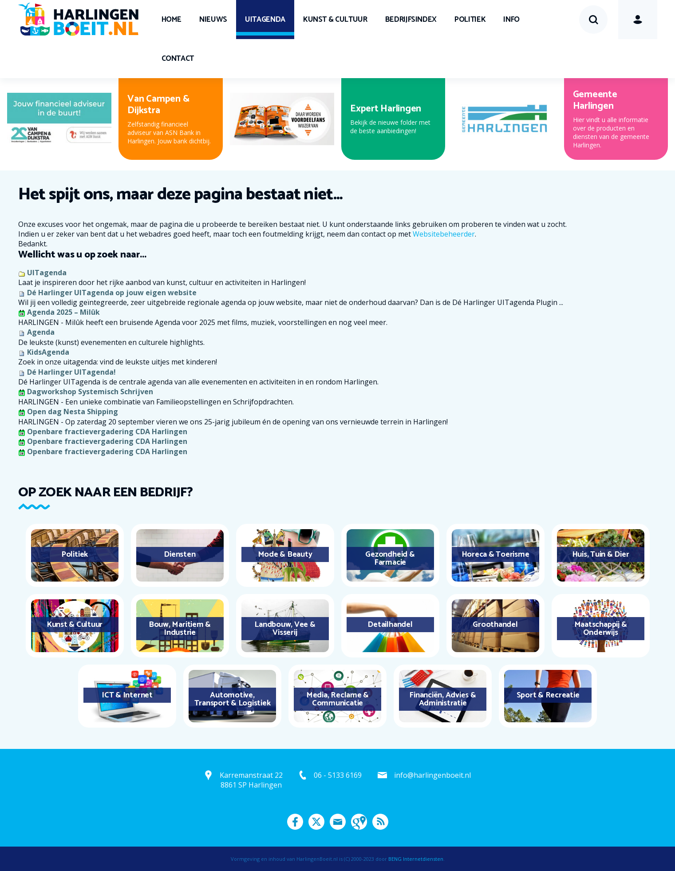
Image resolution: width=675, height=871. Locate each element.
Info (511, 19)
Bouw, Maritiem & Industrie (180, 628)
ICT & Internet (127, 695)
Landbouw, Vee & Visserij (284, 628)
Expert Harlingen (385, 109)
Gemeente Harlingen (595, 100)
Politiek (470, 19)
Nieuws (213, 19)
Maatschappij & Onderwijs (600, 628)
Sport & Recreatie (548, 695)
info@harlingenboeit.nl (432, 775)
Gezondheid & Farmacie (389, 558)
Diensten (179, 554)
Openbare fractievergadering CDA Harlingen (107, 431)
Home (172, 19)
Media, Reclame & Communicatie (337, 699)
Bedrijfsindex (411, 19)
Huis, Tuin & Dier (600, 554)
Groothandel (495, 624)
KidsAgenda (48, 352)
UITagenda (265, 19)
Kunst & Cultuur (335, 19)
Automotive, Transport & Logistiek (232, 699)
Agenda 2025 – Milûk (63, 312)
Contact (178, 58)
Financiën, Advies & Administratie (442, 699)
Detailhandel (389, 624)
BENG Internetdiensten (415, 858)
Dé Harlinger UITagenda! (71, 372)
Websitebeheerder (444, 234)
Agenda (41, 332)
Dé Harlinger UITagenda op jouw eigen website (112, 292)
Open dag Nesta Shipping (72, 411)
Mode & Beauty (285, 554)
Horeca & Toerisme (495, 554)
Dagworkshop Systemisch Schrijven (90, 391)
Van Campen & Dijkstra (158, 105)
